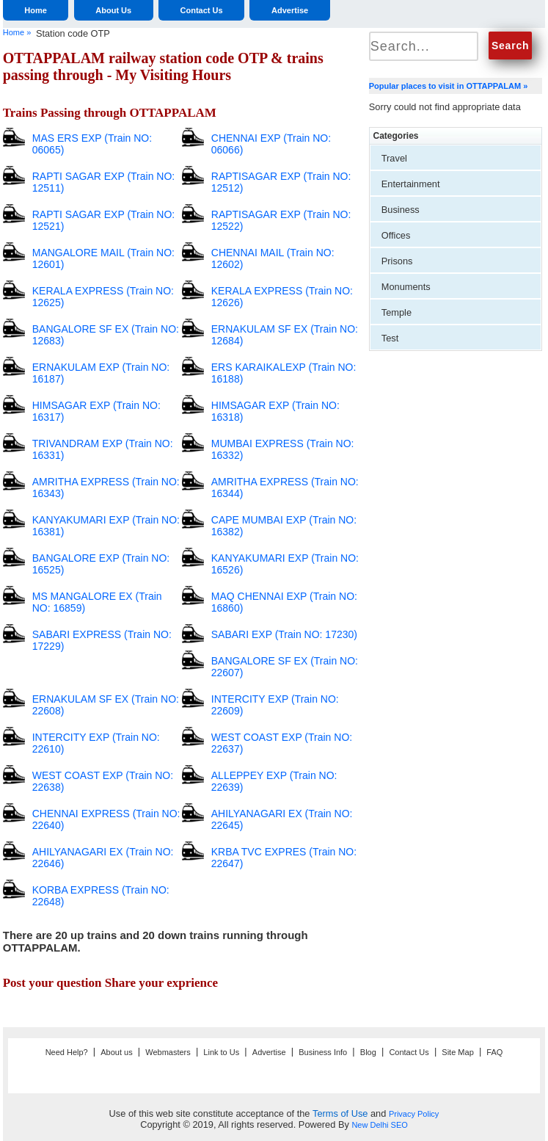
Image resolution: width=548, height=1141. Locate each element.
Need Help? (66, 1052)
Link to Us (221, 1052)
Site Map (457, 1052)
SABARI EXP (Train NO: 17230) (284, 634)
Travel (394, 158)
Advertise (289, 10)
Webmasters (168, 1052)
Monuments (406, 286)
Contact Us (201, 10)
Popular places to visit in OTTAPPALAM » (448, 86)
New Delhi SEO (379, 1124)
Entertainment (410, 183)
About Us (113, 10)
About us (116, 1052)
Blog (368, 1052)
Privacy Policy (414, 1113)
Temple (396, 312)
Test (389, 338)
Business (400, 209)
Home (35, 10)
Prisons (397, 261)
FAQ (494, 1052)
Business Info (323, 1052)
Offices (396, 235)
